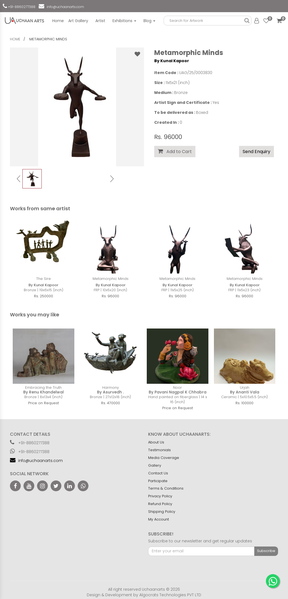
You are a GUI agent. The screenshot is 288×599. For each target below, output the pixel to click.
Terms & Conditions (166, 488)
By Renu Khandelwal (43, 392)
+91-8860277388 (21, 6)
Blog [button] (149, 20)
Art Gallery (78, 20)
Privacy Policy (160, 496)
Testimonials (159, 450)
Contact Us (158, 473)
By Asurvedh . (110, 392)
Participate (157, 481)
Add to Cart (175, 151)
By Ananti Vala (244, 392)
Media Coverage (163, 457)
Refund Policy (160, 503)
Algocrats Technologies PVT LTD (170, 595)
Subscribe (266, 550)
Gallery (154, 465)
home (15, 39)
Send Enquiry (256, 151)
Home (58, 20)
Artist (100, 20)
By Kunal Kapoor (171, 61)
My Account (158, 519)
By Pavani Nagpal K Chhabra (177, 392)
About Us (156, 442)
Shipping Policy (161, 511)
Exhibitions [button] (124, 20)
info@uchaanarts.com (64, 6)
